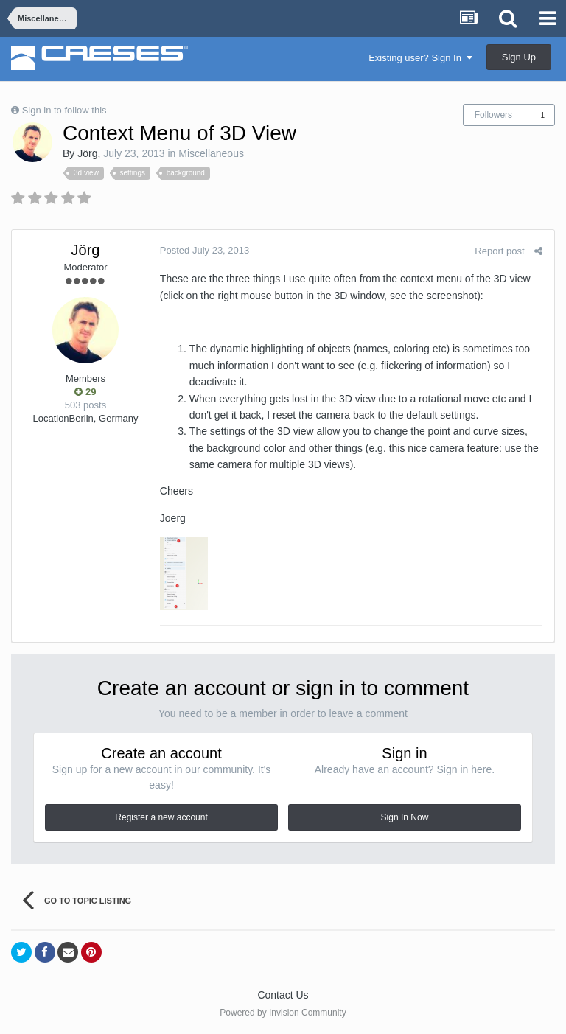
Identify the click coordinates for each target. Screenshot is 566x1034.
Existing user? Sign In (420, 57)
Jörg (87, 153)
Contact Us (282, 995)
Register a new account (161, 817)
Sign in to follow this (64, 110)
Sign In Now (405, 817)
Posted (203, 250)
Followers (493, 115)
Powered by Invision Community (283, 1012)
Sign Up (519, 57)
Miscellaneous (211, 153)
